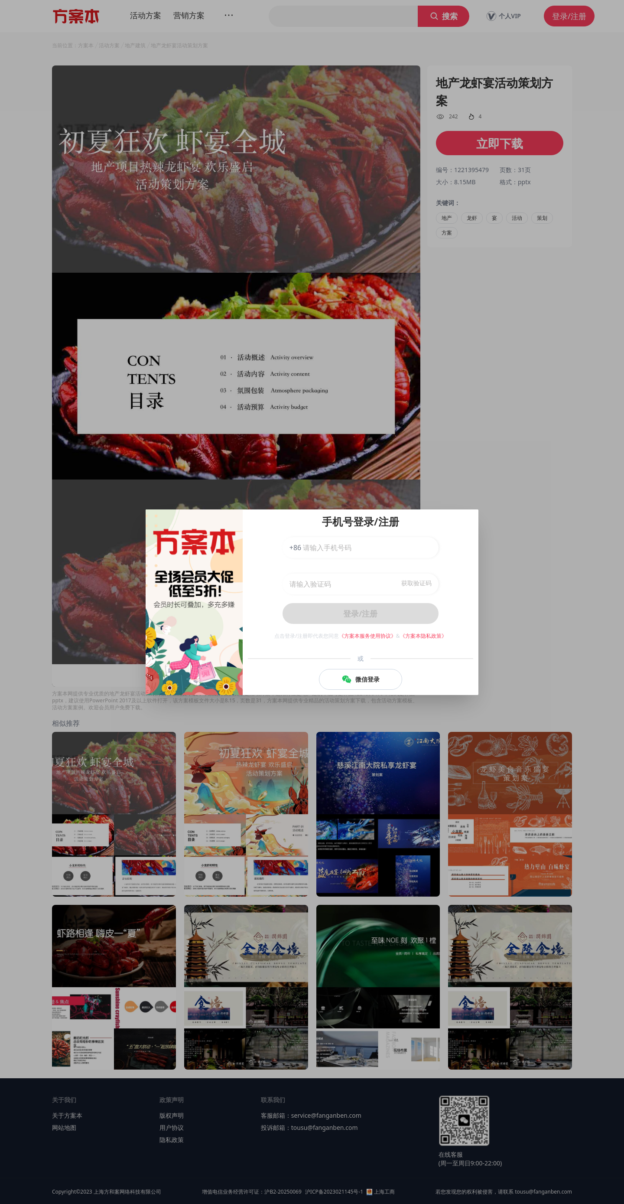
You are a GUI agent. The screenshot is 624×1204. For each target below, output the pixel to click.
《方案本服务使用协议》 (367, 636)
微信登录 (360, 679)
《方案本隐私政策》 (423, 636)
